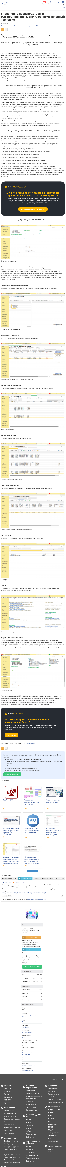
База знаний (9, 1108)
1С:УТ (50, 1121)
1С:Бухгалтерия (54, 1109)
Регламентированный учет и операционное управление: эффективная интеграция (11, 833)
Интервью (8, 1097)
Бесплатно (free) (27, 1070)
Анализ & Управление (31, 1087)
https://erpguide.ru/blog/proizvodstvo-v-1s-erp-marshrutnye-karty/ (24, 893)
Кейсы (28, 1131)
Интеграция (8, 1130)
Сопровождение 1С (33, 1116)
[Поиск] (7, 3)
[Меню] (3, 3)
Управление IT (31, 1104)
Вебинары (30, 1137)
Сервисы (29, 1125)
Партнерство (31, 1134)
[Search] (58, 1079)
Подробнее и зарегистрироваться (33, 209)
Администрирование (12, 1128)
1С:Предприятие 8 (27, 1032)
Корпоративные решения (33, 1143)
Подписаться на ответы (9, 878)
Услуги (28, 1128)
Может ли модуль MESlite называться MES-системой (31, 831)
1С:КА (50, 1115)
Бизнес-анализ (31, 1090)
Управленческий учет (28, 1065)
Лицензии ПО (31, 1149)
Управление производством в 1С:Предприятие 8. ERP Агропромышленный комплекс (33, 16)
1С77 (50, 1139)
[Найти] (63, 1079)
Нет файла (25, 1027)
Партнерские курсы (55, 1102)
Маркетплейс (54, 1107)
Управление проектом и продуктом (34, 1097)
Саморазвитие (31, 1110)
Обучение (52, 1086)
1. (2, 882)
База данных (9, 1125)
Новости (7, 1088)
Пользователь (26, 1022)
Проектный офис (55, 1146)
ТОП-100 (7, 1100)
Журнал (7, 1086)
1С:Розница (52, 1124)
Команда (29, 1101)
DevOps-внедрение (11, 1147)
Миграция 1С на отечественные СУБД (12, 1161)
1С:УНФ (51, 1118)
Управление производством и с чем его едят (31, 802)
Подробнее (12, 735)
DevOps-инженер (54, 1099)
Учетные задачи (10, 1116)
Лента (6, 1094)
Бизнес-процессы (32, 1093)
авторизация (41, 900)
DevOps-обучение (11, 1141)
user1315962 (9, 882)
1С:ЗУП (50, 1127)
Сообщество (9, 1133)
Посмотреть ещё (32, 871)
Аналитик (51, 1091)
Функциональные (10, 1113)
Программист (53, 1088)
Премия (7, 1103)
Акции (28, 1119)
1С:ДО (50, 1130)
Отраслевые (30, 1152)
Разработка (8, 1122)
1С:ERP (50, 1112)
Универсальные (54, 1133)
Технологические (32, 1158)
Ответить (9, 895)
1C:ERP (24, 1037)
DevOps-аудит (9, 1144)
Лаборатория (10, 1138)
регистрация (31, 900)
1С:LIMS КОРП (8, 800)
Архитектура (31, 1107)
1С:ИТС (29, 1122)
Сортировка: (44, 878)
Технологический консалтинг (10, 1151)
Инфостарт (31, 743)
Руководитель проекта (53, 1095)
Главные (7, 1091)
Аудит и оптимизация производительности (12, 1156)
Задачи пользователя (12, 1119)
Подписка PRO (9, 1110)
